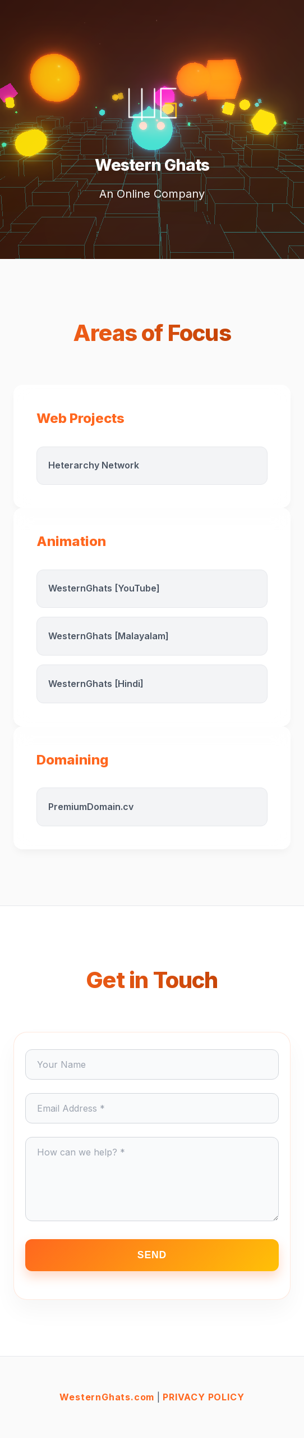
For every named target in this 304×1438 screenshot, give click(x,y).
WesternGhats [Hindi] (96, 683)
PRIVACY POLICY (203, 1397)
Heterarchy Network (93, 465)
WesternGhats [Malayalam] (108, 635)
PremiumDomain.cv (90, 806)
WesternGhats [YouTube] (104, 588)
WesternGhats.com (106, 1397)
